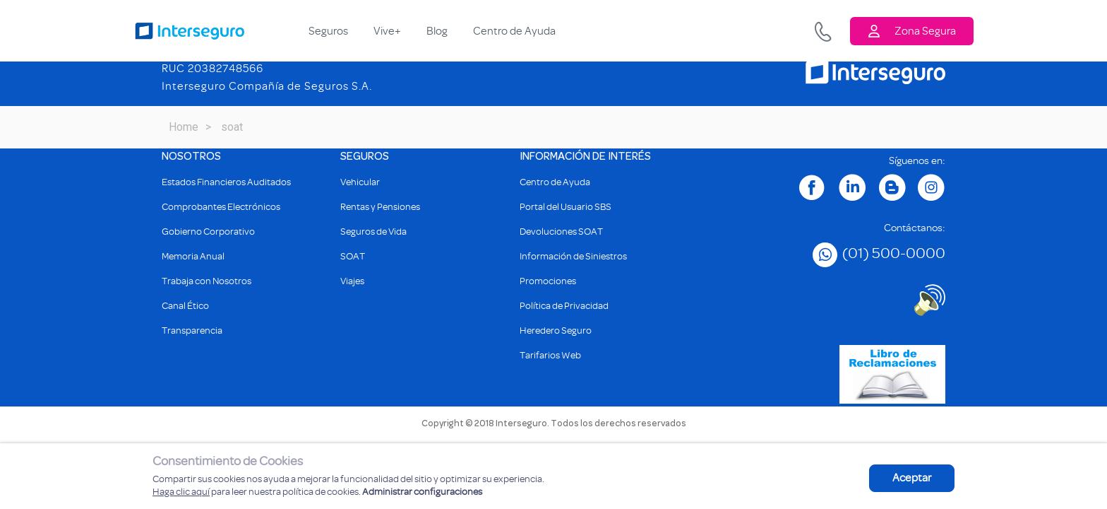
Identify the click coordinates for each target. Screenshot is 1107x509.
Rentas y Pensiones (380, 206)
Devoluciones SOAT (561, 231)
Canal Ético (185, 305)
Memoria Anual (193, 256)
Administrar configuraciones (422, 491)
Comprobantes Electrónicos (221, 206)
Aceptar (911, 478)
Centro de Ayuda (514, 31)
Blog (437, 31)
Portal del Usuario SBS (565, 206)
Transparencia (192, 330)
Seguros (328, 31)
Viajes (352, 281)
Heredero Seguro (556, 330)
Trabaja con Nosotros (206, 281)
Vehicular (360, 182)
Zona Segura (912, 31)
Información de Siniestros (573, 256)
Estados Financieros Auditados (226, 182)
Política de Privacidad (564, 305)
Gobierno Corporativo (208, 231)
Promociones (548, 281)
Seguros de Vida (373, 231)
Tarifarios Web (550, 355)
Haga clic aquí (181, 491)
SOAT (352, 256)
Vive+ (387, 31)
